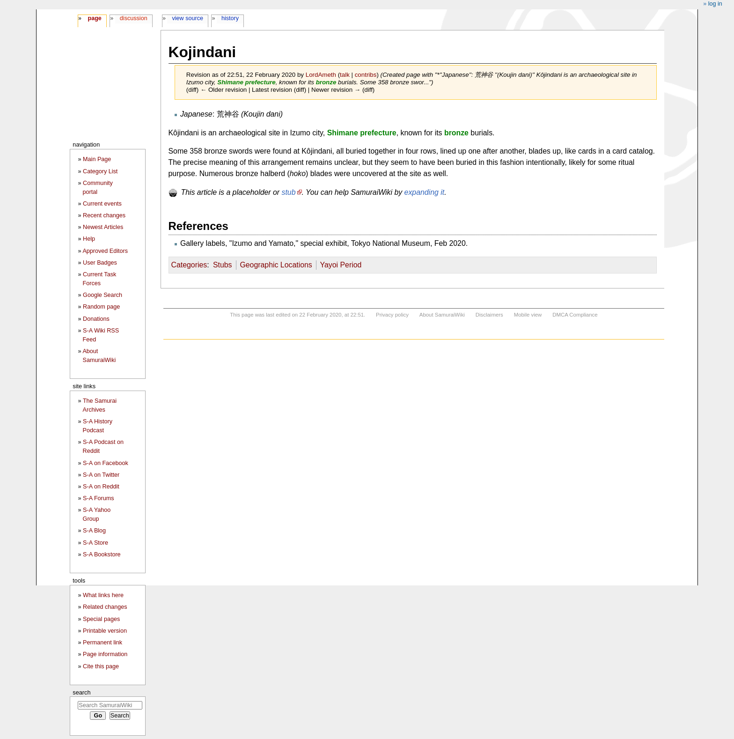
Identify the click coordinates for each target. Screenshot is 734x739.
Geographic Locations (276, 265)
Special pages (101, 619)
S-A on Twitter (101, 475)
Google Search (102, 295)
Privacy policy (392, 315)
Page (94, 18)
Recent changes (104, 215)
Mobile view (528, 315)
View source (188, 18)
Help (89, 239)
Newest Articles (103, 227)
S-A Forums (98, 498)
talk (345, 74)
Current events (102, 203)
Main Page (97, 159)
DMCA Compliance (574, 315)
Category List (100, 171)
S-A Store (95, 542)
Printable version (105, 631)
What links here (103, 595)
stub (289, 192)
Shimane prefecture (246, 82)
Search (81, 692)
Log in (715, 3)
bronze (326, 82)
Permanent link (102, 642)
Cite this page (101, 666)
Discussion (133, 18)
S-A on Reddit (101, 486)
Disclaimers (489, 315)
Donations (96, 319)
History (230, 18)
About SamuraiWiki (442, 315)
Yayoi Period (341, 265)
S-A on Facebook (105, 463)
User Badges (100, 262)
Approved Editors (105, 251)
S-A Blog (94, 530)
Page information (105, 654)
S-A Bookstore (102, 554)
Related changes (105, 607)
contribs (366, 74)
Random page (101, 306)
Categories (189, 265)
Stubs (222, 265)
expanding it (424, 192)
